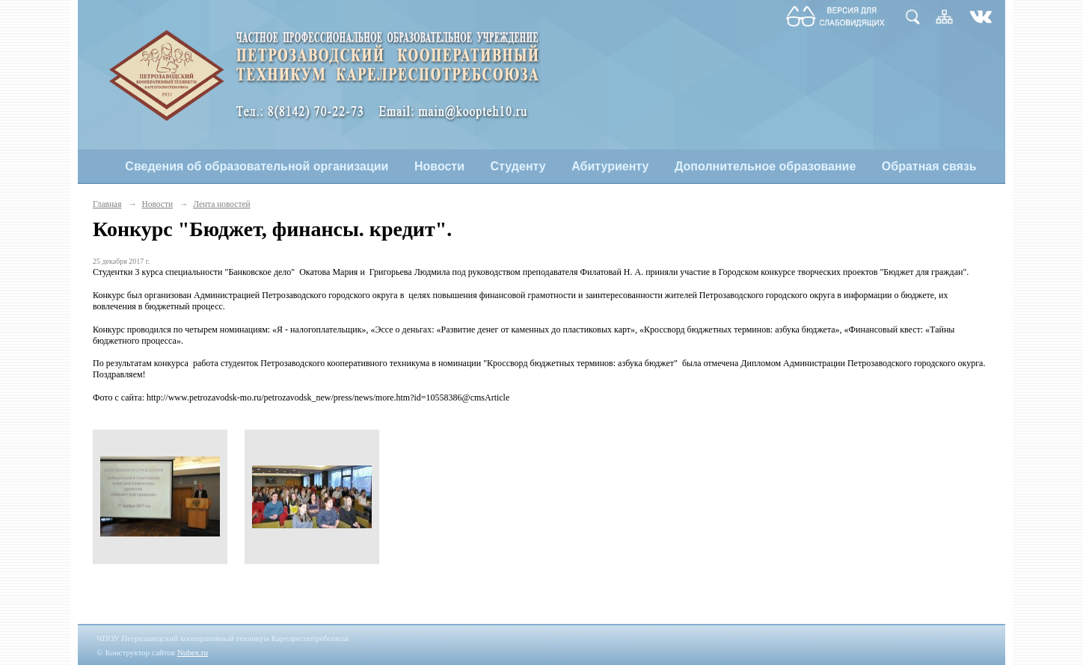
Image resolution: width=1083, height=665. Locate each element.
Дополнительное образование (765, 166)
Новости (439, 166)
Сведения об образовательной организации (256, 166)
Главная (107, 204)
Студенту (518, 166)
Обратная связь (929, 166)
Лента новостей (221, 204)
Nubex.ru (192, 652)
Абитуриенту (609, 166)
